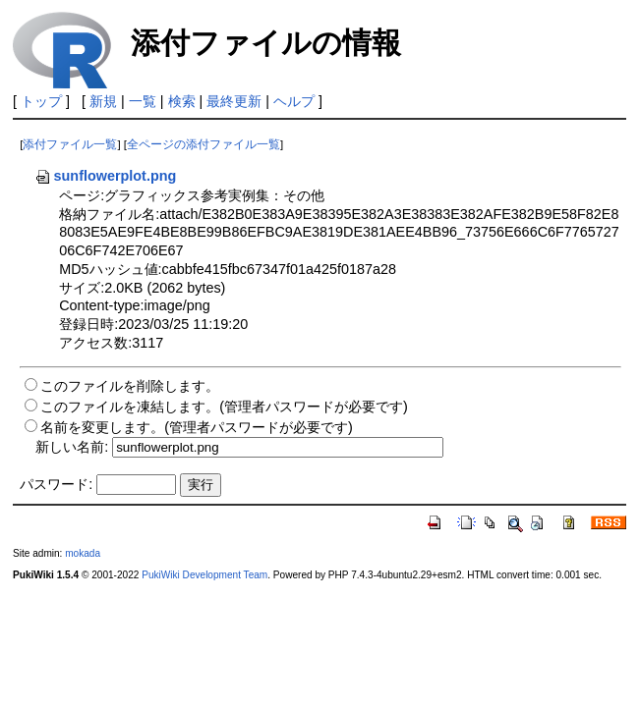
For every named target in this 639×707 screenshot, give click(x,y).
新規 (103, 101)
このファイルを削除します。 (129, 386)
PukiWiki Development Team (204, 575)
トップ (41, 101)
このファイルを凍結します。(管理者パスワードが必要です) (224, 406)
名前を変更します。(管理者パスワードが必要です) (196, 427)
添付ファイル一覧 (70, 144)
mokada (82, 553)
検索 (182, 101)
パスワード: (56, 484)
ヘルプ (294, 101)
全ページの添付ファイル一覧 (203, 144)
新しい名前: (71, 447)
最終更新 (233, 101)
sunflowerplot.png (105, 176)
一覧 (142, 101)
